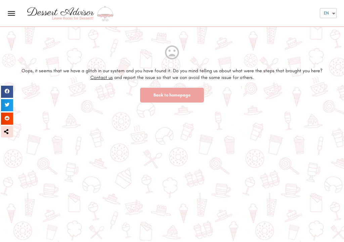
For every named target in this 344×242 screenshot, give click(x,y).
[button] (7, 131)
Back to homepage (172, 94)
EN (326, 12)
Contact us (101, 77)
